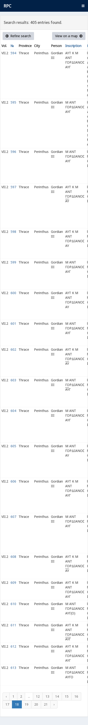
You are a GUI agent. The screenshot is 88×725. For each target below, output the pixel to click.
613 (13, 667)
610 (13, 604)
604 (13, 410)
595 (13, 102)
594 (13, 53)
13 (47, 696)
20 (36, 704)
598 (13, 231)
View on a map (68, 36)
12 (38, 696)
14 (57, 696)
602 (13, 349)
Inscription (73, 45)
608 (13, 556)
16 (76, 696)
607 (13, 516)
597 (13, 187)
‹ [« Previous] (6, 696)
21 (46, 704)
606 (13, 481)
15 (67, 696)
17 (7, 704)
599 (13, 262)
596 (13, 151)
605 (13, 446)
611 (13, 625)
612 (13, 646)
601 (13, 323)
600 (13, 293)
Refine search (18, 36)
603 (13, 380)
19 (26, 704)
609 (13, 582)
